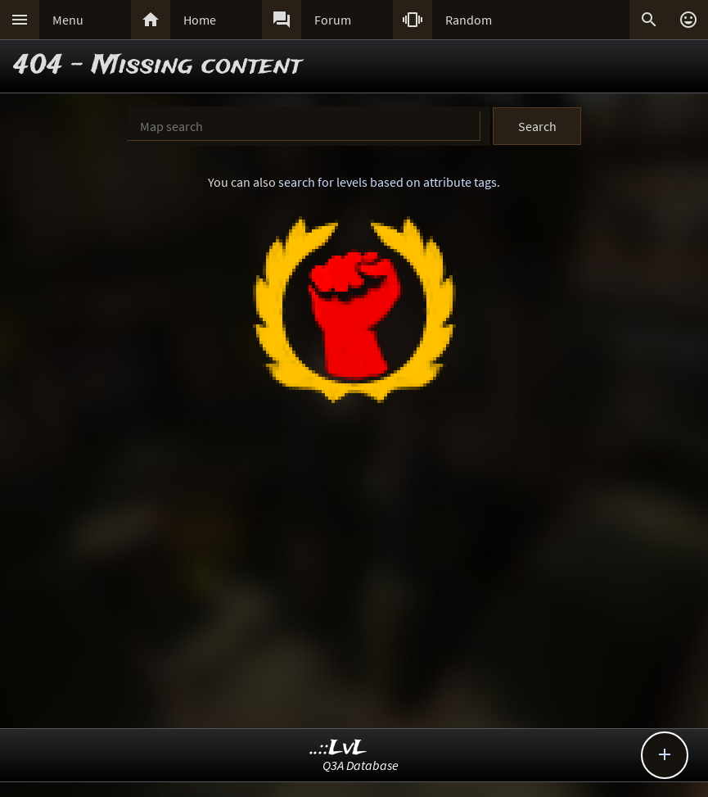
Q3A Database (360, 765)
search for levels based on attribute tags (387, 182)
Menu (67, 19)
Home (199, 19)
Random (468, 19)
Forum (332, 19)
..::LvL (338, 748)
